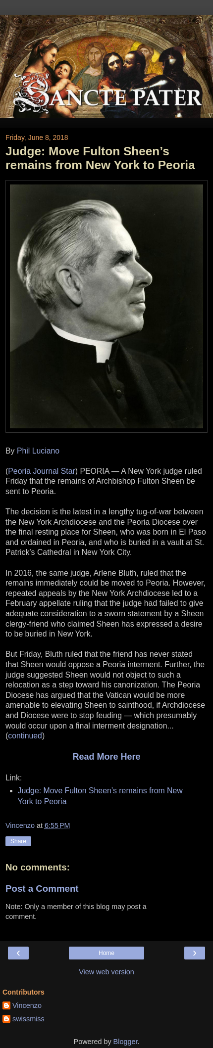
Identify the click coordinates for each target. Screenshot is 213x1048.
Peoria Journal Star (41, 471)
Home (106, 953)
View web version (106, 972)
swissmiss (28, 1019)
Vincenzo (27, 1005)
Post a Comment (42, 888)
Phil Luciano (38, 451)
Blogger (125, 1042)
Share (18, 841)
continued (25, 735)
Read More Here (106, 757)
